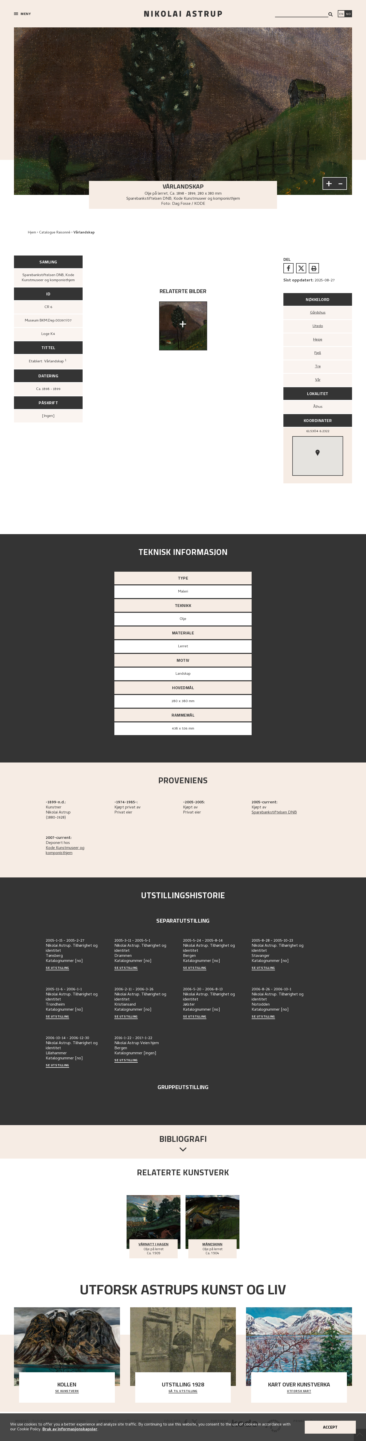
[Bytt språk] (348, 14)
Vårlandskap (84, 233)
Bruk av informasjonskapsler (69, 1429)
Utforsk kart (299, 1391)
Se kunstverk (67, 1391)
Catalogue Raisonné (54, 233)
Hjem (32, 233)
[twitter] (301, 268)
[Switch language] (341, 14)
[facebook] (288, 268)
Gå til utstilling (183, 1391)
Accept (330, 1427)
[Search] (330, 14)
